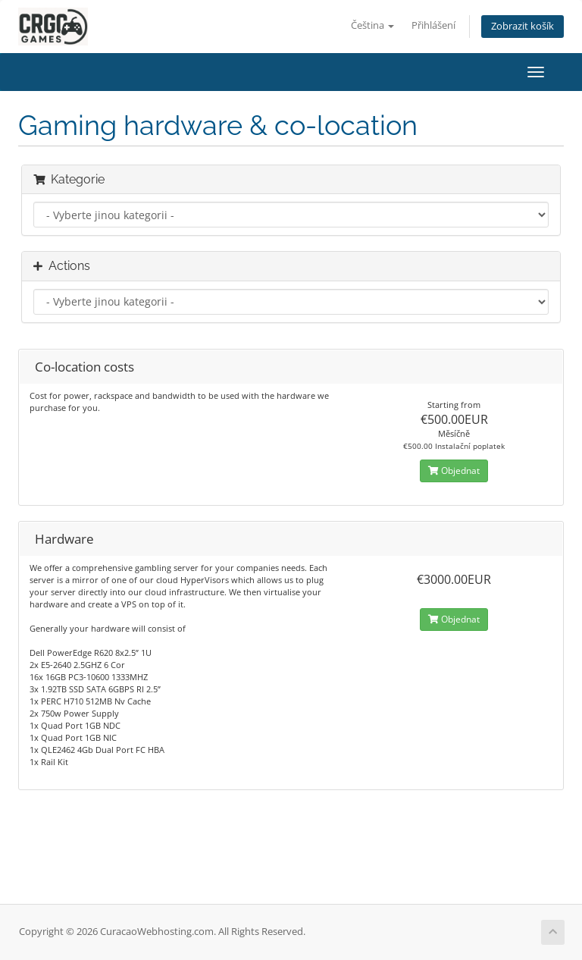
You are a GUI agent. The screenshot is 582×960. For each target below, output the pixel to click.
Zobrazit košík (522, 26)
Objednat (454, 470)
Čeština (372, 25)
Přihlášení (433, 25)
